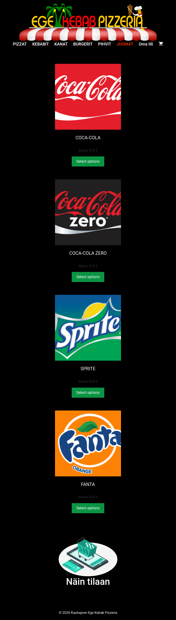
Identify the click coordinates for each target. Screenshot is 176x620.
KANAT (61, 44)
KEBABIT (40, 44)
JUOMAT (125, 44)
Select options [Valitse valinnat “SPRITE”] (87, 392)
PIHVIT (104, 44)
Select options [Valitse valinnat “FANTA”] (87, 508)
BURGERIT (83, 44)
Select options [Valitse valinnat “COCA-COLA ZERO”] (87, 277)
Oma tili (146, 44)
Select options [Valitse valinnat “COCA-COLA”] (87, 161)
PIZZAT (20, 44)
